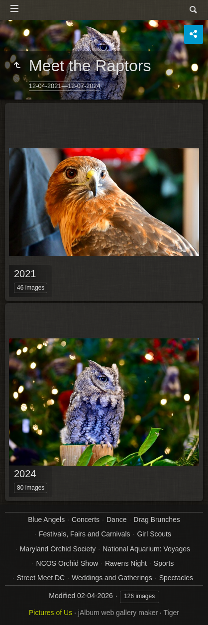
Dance (116, 519)
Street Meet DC (41, 578)
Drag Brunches (156, 519)
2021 (25, 273)
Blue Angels (46, 519)
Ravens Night (126, 563)
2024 (25, 473)
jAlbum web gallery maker (118, 613)
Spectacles (176, 578)
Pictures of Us (50, 613)
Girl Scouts (154, 534)
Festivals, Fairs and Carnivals (84, 534)
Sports (164, 563)
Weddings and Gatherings (112, 578)
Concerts (86, 519)
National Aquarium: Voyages (146, 549)
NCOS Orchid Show (67, 563)
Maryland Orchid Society (58, 549)
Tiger (171, 613)
